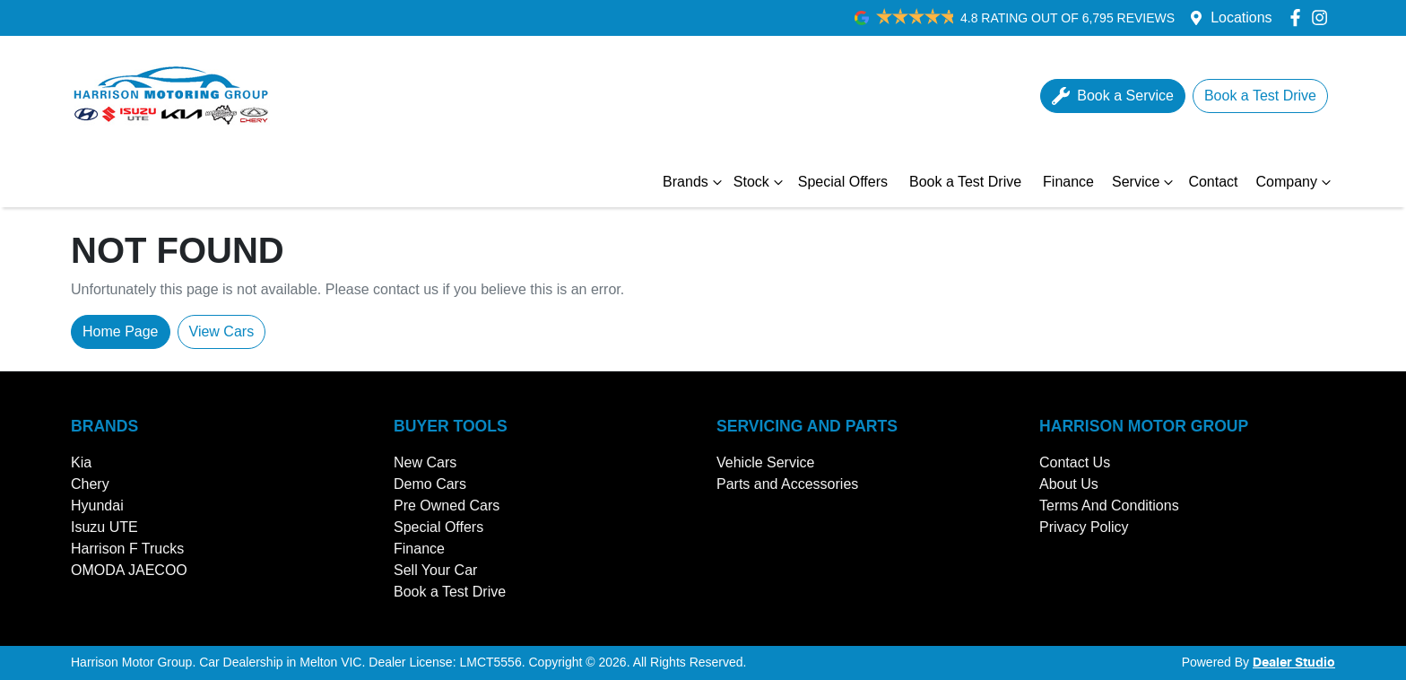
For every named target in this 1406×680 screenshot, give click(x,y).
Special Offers (843, 181)
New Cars (425, 462)
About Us (1068, 484)
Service (1144, 182)
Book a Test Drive (965, 181)
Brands (694, 182)
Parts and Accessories (787, 484)
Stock (760, 182)
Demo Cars (430, 484)
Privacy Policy (1084, 527)
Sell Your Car (435, 570)
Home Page (120, 331)
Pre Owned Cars (446, 505)
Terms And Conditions (1109, 505)
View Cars (222, 331)
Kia (81, 462)
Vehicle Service (765, 462)
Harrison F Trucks (127, 548)
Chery (90, 484)
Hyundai (97, 505)
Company (1295, 182)
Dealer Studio (1294, 663)
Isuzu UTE (104, 527)
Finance (1068, 181)
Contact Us (1074, 462)
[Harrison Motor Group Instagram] (1323, 17)
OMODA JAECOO (129, 570)
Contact (1212, 181)
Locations (1241, 17)
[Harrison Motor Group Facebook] (1299, 17)
